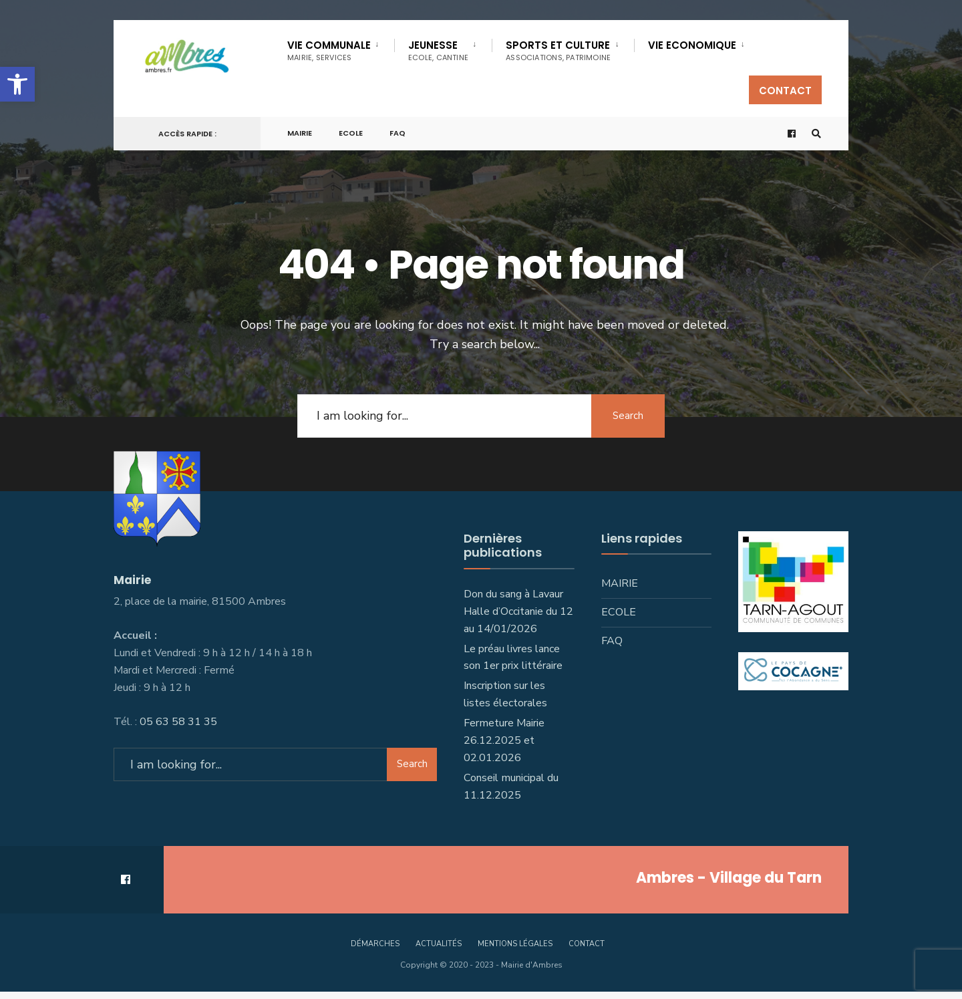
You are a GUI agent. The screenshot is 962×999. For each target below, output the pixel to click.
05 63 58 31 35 (178, 721)
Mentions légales (515, 944)
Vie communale (329, 50)
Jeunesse (438, 50)
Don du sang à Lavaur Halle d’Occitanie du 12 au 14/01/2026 (518, 611)
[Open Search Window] (816, 134)
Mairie (299, 133)
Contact (785, 91)
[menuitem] (340, 48)
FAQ (397, 133)
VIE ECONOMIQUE (692, 45)
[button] (17, 84)
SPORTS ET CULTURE (558, 50)
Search (628, 415)
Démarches (375, 944)
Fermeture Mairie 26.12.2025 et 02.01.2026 (504, 740)
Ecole (351, 133)
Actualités (439, 944)
